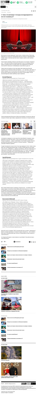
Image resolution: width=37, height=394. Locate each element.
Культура (9, 12)
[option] (6, 129)
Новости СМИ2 (4, 276)
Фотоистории (4, 278)
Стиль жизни (3, 12)
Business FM (4, 22)
